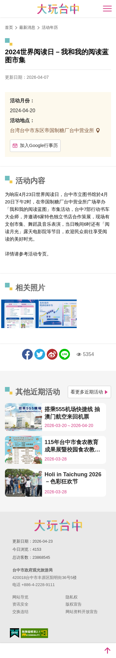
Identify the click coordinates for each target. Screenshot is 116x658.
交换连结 (20, 611)
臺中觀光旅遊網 (58, 8)
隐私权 (72, 597)
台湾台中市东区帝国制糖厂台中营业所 (52, 130)
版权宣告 (74, 604)
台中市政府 (58, 525)
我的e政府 (14, 633)
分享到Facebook (27, 354)
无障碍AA (34, 633)
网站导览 (20, 597)
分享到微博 (52, 354)
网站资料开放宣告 (82, 611)
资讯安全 (20, 604)
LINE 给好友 (64, 354)
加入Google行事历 (35, 145)
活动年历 (50, 27)
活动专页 (37, 253)
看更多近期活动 (89, 391)
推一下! (39, 354)
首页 (9, 27)
